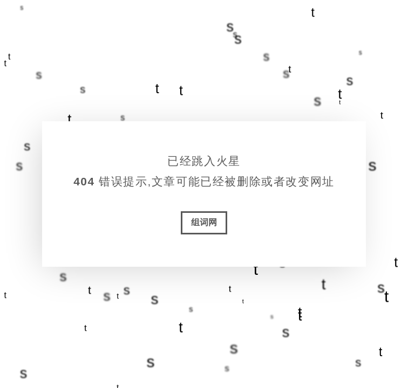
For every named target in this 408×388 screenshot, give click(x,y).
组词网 (204, 222)
